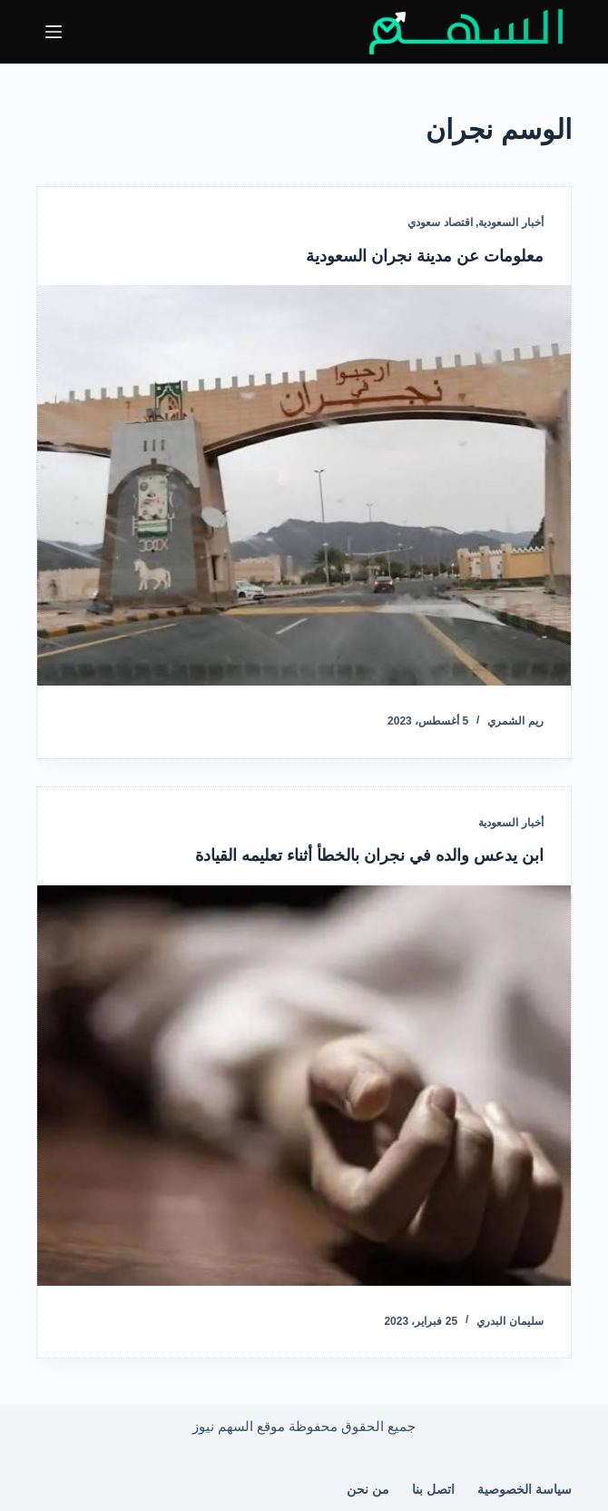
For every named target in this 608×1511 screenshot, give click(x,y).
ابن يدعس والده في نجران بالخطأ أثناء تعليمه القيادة (369, 855)
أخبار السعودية (510, 222)
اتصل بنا (433, 1489)
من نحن (368, 1489)
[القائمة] (53, 32)
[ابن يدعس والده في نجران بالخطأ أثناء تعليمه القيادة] (304, 1085)
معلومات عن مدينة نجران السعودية (425, 256)
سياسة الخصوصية (524, 1489)
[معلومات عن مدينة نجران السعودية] (304, 485)
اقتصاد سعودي (439, 222)
